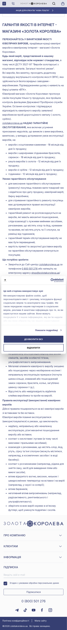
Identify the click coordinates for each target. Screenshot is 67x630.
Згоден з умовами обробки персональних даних (31, 583)
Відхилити (33, 347)
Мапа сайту (41, 620)
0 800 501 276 (30, 268)
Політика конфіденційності (15, 620)
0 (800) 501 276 (33, 601)
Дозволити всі (33, 339)
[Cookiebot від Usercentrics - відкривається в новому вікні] (50, 280)
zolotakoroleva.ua (12, 123)
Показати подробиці (46, 330)
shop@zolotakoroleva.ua (45, 272)
